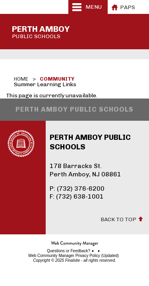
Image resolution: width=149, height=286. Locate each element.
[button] (88, 7)
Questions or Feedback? (68, 251)
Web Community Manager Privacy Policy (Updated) (73, 256)
